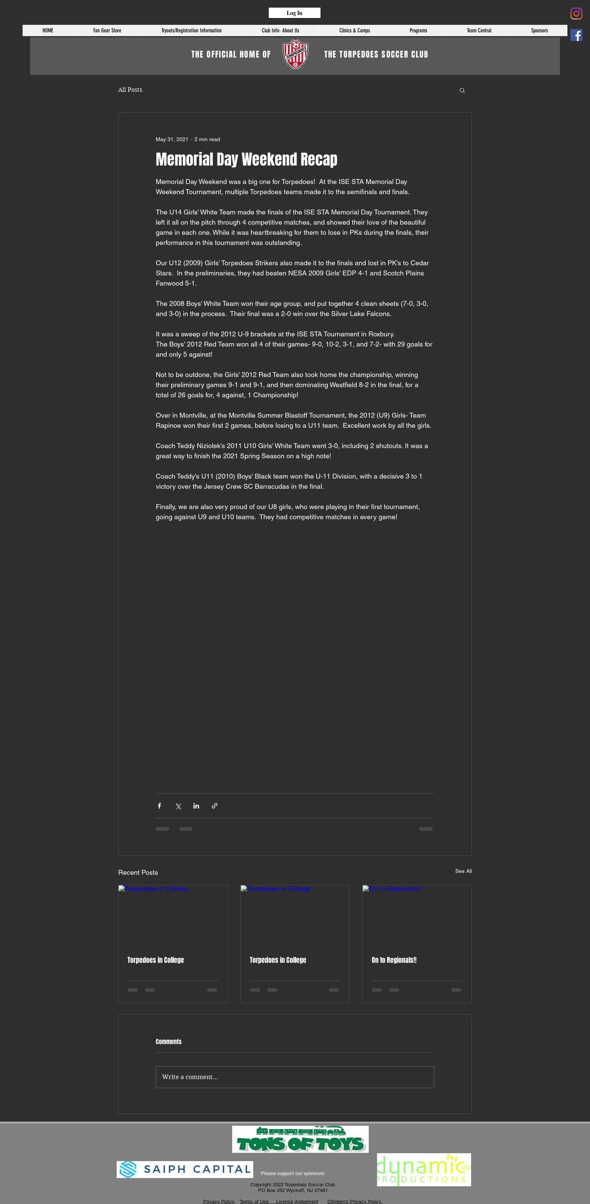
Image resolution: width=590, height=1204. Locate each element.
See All (463, 871)
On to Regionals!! (394, 960)
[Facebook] (576, 35)
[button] (479, 30)
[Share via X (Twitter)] (177, 805)
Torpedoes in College (156, 960)
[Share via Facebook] (159, 805)
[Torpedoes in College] (173, 915)
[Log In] (294, 12)
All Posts (130, 89)
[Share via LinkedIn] (196, 805)
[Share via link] (214, 805)
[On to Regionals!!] (417, 915)
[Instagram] (576, 14)
